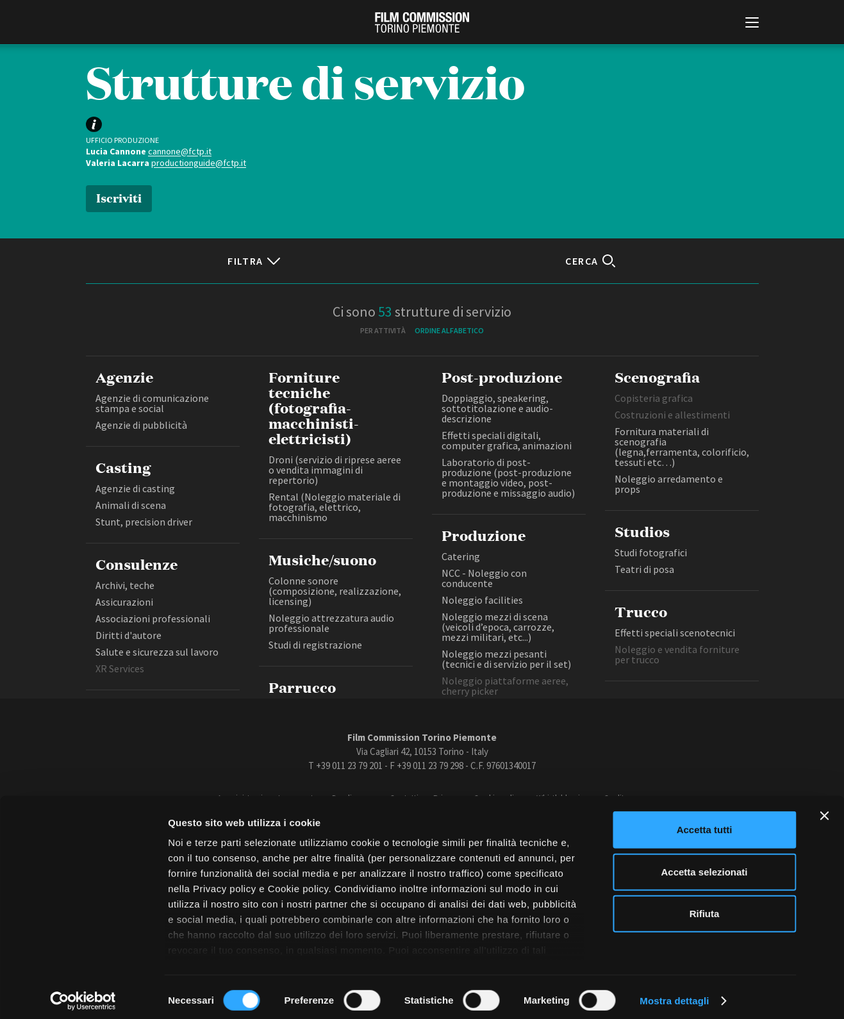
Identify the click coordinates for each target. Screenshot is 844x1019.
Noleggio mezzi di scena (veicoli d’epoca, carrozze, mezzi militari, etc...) (498, 626)
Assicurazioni (124, 601)
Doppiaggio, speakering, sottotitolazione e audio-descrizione (497, 408)
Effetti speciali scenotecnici (675, 632)
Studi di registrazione (315, 644)
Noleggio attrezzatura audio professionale (331, 622)
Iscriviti (119, 197)
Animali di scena (130, 505)
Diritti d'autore (128, 635)
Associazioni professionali (152, 618)
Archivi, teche (124, 585)
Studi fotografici (651, 552)
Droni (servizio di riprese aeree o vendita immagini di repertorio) (335, 469)
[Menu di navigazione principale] (752, 23)
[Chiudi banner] (824, 809)
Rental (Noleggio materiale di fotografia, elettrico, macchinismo (335, 507)
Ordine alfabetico (449, 330)
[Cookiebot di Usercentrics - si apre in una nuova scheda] (83, 994)
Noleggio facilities (482, 599)
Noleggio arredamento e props (669, 483)
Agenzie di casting (135, 488)
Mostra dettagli (674, 993)
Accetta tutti (704, 823)
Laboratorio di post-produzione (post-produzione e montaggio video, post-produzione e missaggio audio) (508, 477)
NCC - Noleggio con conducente (484, 578)
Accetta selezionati (704, 864)
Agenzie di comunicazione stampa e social (152, 403)
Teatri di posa (644, 569)
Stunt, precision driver (143, 521)
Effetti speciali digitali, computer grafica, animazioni (507, 440)
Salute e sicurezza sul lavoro (157, 651)
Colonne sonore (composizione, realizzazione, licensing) (335, 591)
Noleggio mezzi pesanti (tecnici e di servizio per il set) (506, 658)
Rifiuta (705, 907)
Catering (461, 556)
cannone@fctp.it (179, 151)
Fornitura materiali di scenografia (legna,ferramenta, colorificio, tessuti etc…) (682, 446)
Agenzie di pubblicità (141, 424)
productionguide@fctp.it (198, 163)
